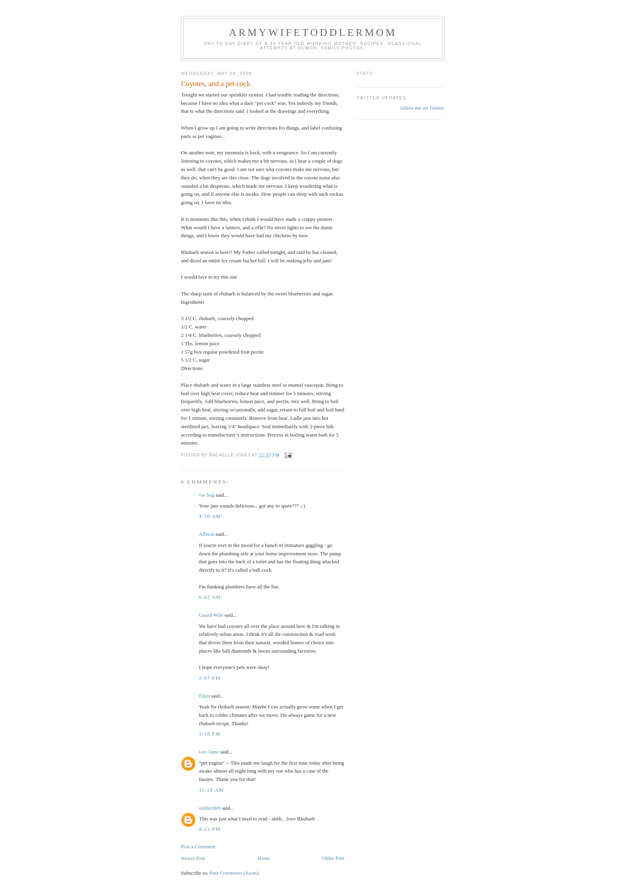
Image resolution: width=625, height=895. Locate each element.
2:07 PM (209, 678)
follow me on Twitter (422, 108)
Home (263, 858)
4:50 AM (210, 516)
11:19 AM (211, 790)
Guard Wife (211, 615)
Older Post (333, 858)
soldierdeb (209, 808)
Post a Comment (198, 847)
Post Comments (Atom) (234, 873)
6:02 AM (210, 597)
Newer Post (193, 858)
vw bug (206, 495)
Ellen (204, 696)
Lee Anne (209, 752)
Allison (206, 534)
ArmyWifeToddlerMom (313, 32)
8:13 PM (209, 829)
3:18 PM (209, 734)
